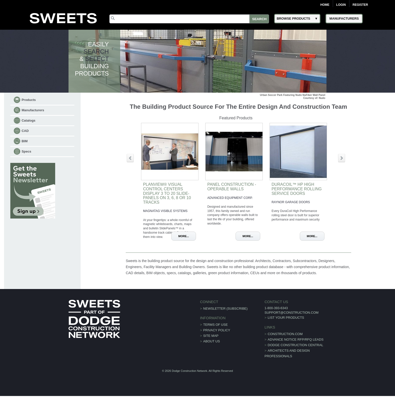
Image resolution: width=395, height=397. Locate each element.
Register (360, 5)
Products (29, 100)
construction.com (285, 334)
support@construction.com (291, 312)
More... (183, 236)
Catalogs (29, 120)
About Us (211, 341)
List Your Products (286, 317)
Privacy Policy (216, 330)
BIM (25, 141)
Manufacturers (33, 110)
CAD (25, 131)
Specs (26, 151)
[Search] (189, 18)
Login (341, 5)
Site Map (211, 336)
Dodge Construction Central (295, 345)
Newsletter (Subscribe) (225, 308)
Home (325, 5)
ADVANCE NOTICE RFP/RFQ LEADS (296, 339)
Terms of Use (215, 325)
